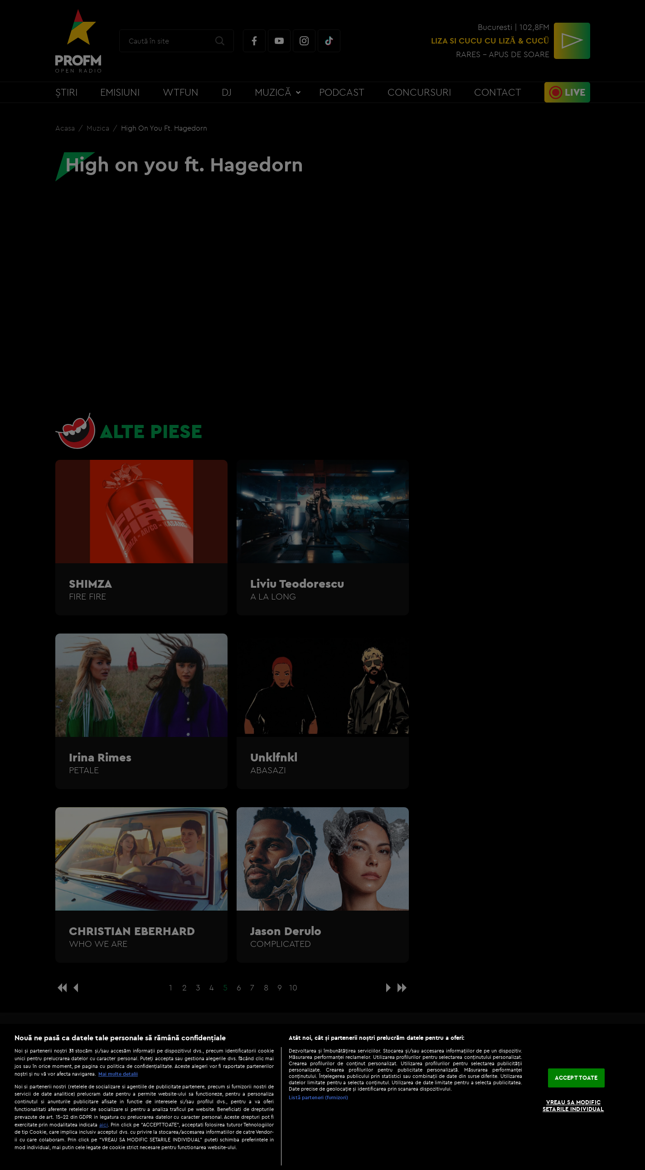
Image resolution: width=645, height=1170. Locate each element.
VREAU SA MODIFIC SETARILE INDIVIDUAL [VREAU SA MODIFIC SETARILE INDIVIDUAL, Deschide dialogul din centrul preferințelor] (573, 1105)
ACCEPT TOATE (576, 1077)
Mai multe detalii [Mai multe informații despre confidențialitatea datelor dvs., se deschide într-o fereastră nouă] (118, 1074)
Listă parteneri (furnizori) (318, 1097)
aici (103, 1124)
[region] (322, 1097)
